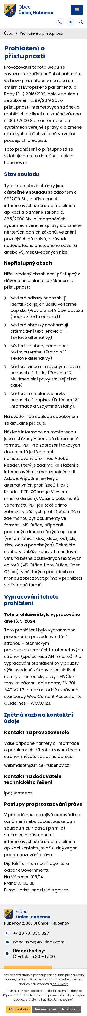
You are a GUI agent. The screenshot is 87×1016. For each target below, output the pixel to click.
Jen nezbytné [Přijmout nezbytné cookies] (45, 1009)
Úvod (8, 33)
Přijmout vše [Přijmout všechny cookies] (18, 1009)
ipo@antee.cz (18, 793)
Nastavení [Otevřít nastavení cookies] (70, 1009)
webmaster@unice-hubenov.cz (36, 765)
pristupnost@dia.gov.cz (43, 890)
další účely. (60, 984)
